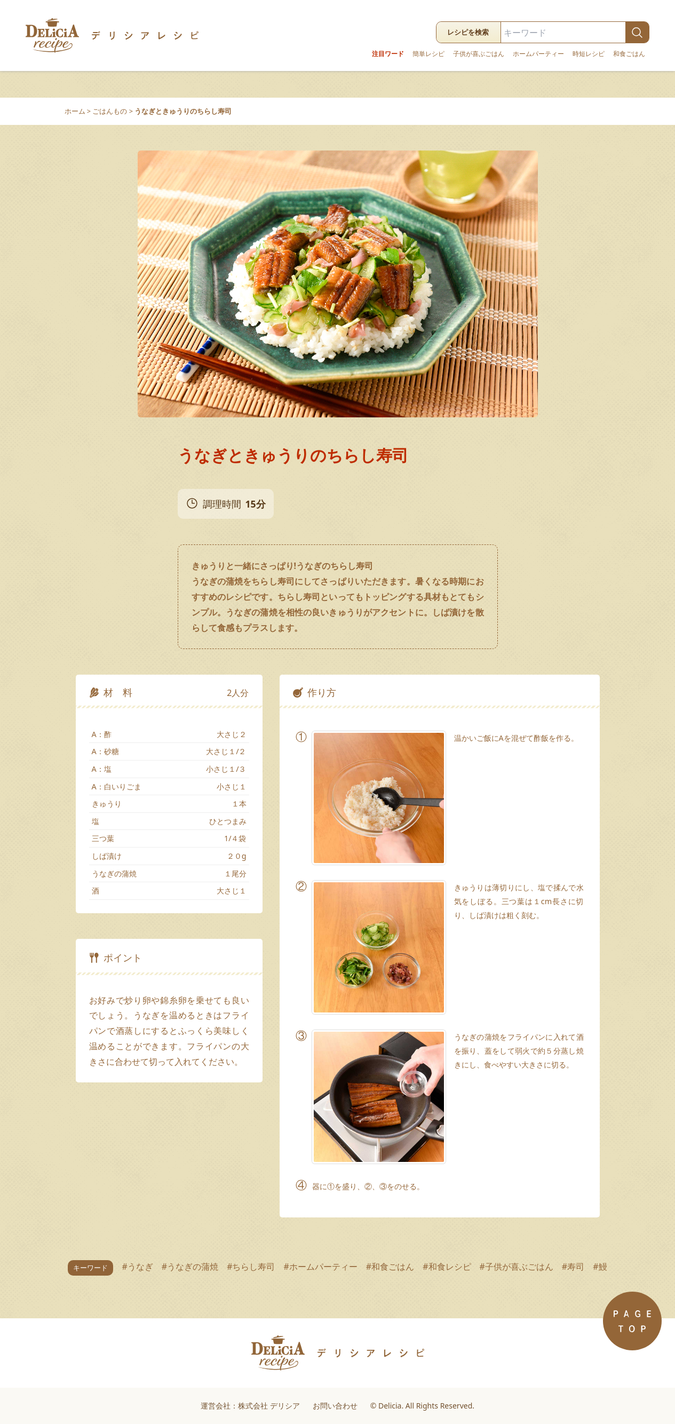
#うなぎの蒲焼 (190, 1266)
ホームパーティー (538, 54)
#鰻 (600, 1266)
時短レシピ (589, 54)
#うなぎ (137, 1266)
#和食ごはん (390, 1266)
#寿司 (573, 1266)
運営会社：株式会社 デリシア (250, 1406)
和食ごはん (629, 54)
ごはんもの (109, 111)
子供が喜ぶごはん (478, 54)
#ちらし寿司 (251, 1266)
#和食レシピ (447, 1266)
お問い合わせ (335, 1406)
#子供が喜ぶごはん (516, 1266)
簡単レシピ (428, 54)
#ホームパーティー (320, 1266)
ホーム (75, 111)
